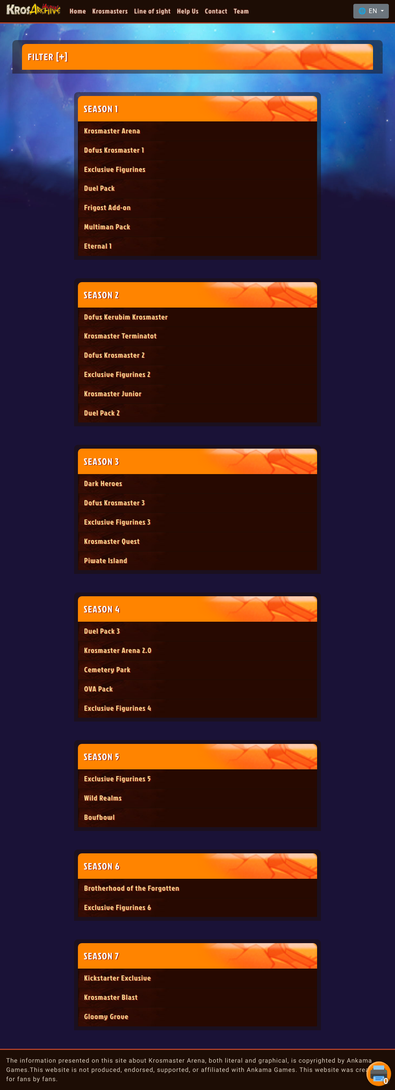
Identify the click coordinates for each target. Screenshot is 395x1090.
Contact (216, 11)
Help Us (188, 11)
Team (241, 11)
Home (78, 11)
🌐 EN (368, 11)
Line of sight (152, 11)
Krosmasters (110, 11)
